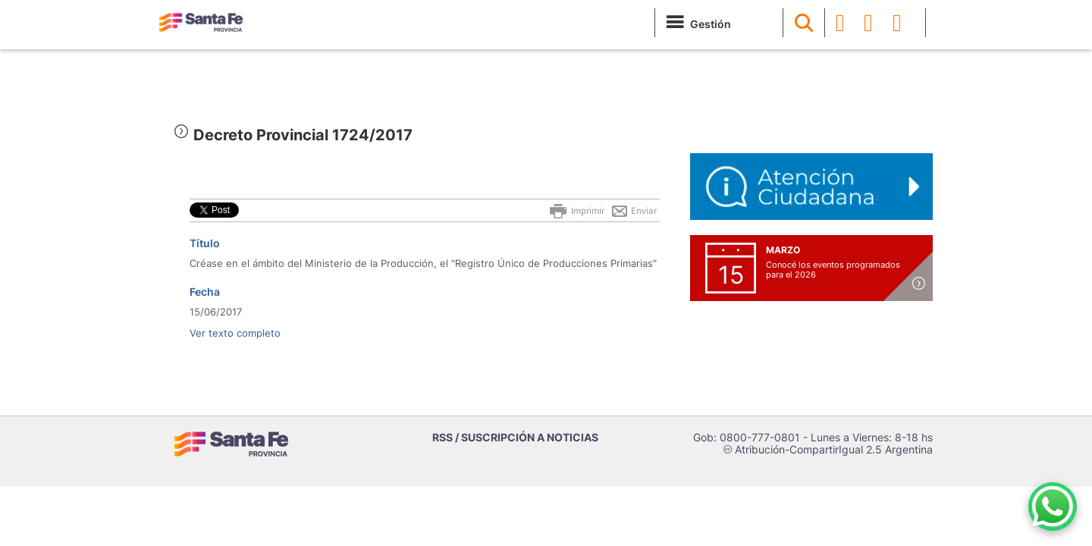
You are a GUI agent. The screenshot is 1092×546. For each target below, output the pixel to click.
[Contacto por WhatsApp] (1052, 506)
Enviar (633, 211)
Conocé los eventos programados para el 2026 (833, 269)
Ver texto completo (235, 333)
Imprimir (576, 211)
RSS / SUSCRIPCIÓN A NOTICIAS (515, 437)
